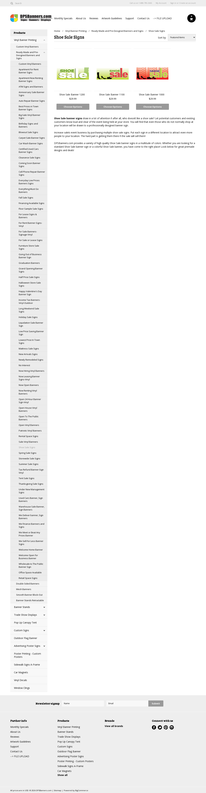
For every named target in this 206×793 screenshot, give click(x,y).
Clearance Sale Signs (29, 157)
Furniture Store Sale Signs (29, 247)
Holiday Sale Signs (28, 317)
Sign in (173, 3)
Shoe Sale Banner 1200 (72, 94)
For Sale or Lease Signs (30, 240)
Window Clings (22, 687)
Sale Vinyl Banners (28, 441)
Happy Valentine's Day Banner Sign (30, 293)
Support (129, 18)
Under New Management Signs (31, 491)
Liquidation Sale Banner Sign (31, 324)
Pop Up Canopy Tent (25, 622)
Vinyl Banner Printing (25, 40)
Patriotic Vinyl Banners (30, 430)
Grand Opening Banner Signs (31, 270)
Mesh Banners (23, 589)
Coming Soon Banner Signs (29, 165)
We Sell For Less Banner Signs (31, 543)
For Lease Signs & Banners (28, 216)
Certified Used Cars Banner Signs (29, 150)
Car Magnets (21, 672)
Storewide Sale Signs (29, 458)
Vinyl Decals (20, 680)
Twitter (160, 727)
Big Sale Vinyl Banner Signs (29, 116)
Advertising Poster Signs (27, 645)
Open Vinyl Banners (29, 425)
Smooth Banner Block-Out (29, 594)
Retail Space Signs (28, 578)
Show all (62, 775)
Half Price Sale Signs (29, 277)
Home (57, 30)
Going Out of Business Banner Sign (30, 256)
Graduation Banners (29, 262)
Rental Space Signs (28, 436)
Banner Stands (22, 607)
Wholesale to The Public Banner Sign (31, 565)
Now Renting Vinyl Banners (28, 392)
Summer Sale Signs (28, 464)
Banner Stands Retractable (30, 600)
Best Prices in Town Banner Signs (28, 108)
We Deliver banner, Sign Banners (31, 517)
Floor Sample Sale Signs (31, 208)
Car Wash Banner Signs (31, 143)
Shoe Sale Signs (27, 447)
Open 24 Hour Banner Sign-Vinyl (30, 401)
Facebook (154, 727)
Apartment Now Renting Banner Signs (31, 79)
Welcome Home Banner (31, 549)
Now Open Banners (29, 385)
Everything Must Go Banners (29, 190)
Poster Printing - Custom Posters (27, 655)
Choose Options (73, 106)
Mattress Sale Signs (29, 348)
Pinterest (166, 727)
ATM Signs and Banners (31, 86)
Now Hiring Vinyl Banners (31, 370)
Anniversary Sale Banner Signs (31, 94)
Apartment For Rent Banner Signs (28, 71)
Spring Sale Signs (27, 452)
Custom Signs (21, 630)
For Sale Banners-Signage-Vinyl (28, 233)
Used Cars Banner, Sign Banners (31, 499)
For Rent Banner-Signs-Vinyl (30, 224)
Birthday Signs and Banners (28, 125)
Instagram (172, 727)
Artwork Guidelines (112, 18)
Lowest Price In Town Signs (29, 341)
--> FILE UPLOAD (162, 18)
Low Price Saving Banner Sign (31, 333)
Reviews (93, 18)
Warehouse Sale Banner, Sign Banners (32, 508)
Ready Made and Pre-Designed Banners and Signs (28, 55)
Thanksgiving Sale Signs (31, 483)
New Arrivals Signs (28, 354)
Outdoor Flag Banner (25, 638)
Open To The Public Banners (28, 418)
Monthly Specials (63, 18)
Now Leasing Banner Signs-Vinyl (29, 378)
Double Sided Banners (27, 583)
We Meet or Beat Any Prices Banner (29, 534)
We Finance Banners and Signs (31, 525)
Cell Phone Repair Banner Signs (32, 173)
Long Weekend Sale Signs (29, 310)
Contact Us (143, 18)
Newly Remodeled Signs (31, 359)
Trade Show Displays (25, 614)
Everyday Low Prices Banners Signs (29, 182)
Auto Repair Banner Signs (32, 100)
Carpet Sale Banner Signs (32, 137)
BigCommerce (81, 790)
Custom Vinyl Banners (27, 46)
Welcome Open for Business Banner (28, 557)
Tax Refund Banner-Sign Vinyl (31, 471)
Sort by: (162, 37)
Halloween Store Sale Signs (30, 284)
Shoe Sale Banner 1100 (112, 94)
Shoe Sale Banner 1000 (151, 94)
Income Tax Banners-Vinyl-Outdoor (29, 301)
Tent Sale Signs (26, 478)
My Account (161, 3)
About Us (81, 18)
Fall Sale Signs (26, 197)
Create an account (187, 3)
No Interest (24, 365)
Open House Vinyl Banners (28, 409)
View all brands (114, 726)
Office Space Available (30, 572)
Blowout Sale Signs (28, 132)
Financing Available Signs (31, 203)
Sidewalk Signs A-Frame (27, 664)
